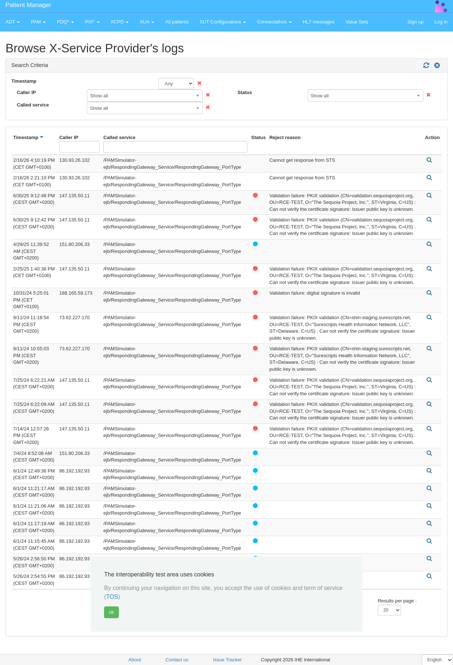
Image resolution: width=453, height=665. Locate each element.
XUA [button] (147, 22)
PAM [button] (38, 22)
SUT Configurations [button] (223, 22)
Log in (441, 22)
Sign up (415, 22)
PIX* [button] (92, 22)
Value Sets (357, 22)
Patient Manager (28, 4)
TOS (112, 597)
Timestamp (23, 81)
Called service (33, 105)
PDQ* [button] (65, 22)
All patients (177, 22)
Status (244, 92)
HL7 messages (319, 22)
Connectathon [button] (274, 22)
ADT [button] (12, 22)
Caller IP (26, 92)
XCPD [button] (120, 22)
